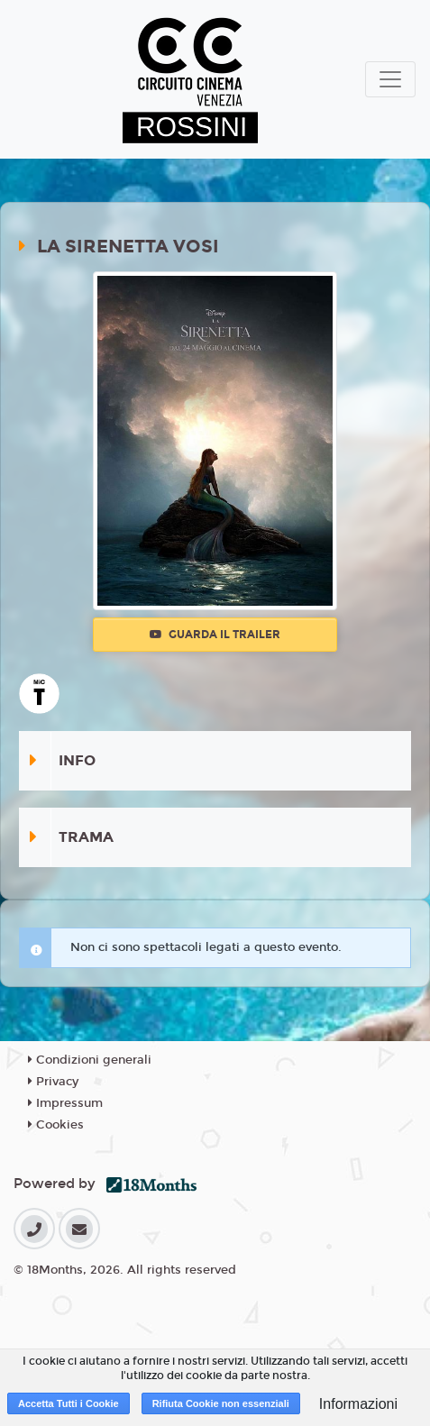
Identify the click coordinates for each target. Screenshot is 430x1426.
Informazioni (358, 1404)
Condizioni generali (89, 1060)
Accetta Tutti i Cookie (68, 1403)
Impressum (65, 1103)
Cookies (56, 1125)
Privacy (53, 1081)
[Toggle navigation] (390, 79)
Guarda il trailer (215, 634)
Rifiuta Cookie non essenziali (220, 1403)
